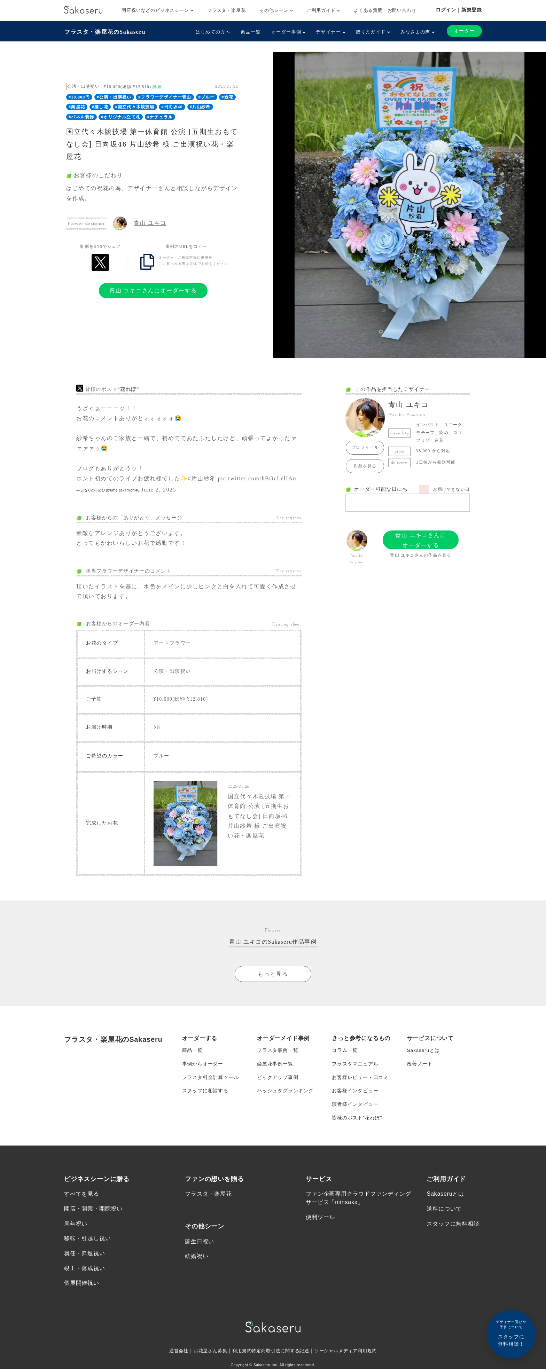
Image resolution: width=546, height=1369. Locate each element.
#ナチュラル (160, 116)
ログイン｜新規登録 (459, 10)
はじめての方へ (212, 31)
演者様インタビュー (355, 1109)
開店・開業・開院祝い (93, 1215)
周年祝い (75, 1230)
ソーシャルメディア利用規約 (350, 1358)
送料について (444, 1215)
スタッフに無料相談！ (511, 1333)
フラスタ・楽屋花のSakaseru (105, 31)
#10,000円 (79, 96)
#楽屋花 (77, 106)
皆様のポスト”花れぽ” (357, 1123)
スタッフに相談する (205, 1095)
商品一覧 (250, 31)
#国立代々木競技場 (135, 106)
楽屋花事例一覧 (275, 1067)
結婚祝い (196, 1263)
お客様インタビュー (355, 1095)
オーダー (464, 30)
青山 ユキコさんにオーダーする (153, 290)
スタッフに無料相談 (453, 1230)
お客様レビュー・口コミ (360, 1081)
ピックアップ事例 (277, 1081)
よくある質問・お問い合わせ (385, 10)
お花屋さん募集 (206, 1358)
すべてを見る (81, 1200)
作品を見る (364, 465)
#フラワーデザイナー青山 (164, 96)
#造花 (227, 96)
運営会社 (172, 1358)
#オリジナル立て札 (120, 116)
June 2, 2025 (159, 489)
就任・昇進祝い (84, 1260)
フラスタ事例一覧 (277, 1053)
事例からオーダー (202, 1067)
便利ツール (320, 1223)
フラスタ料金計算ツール (210, 1081)
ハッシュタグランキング (285, 1095)
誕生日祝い (199, 1248)
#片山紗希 (200, 106)
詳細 (157, 86)
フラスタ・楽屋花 (226, 10)
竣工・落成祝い (84, 1275)
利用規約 (239, 1358)
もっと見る (273, 976)
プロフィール (365, 447)
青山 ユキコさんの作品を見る (420, 554)
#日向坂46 (172, 106)
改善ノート (420, 1067)
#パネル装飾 (81, 116)
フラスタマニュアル (355, 1067)
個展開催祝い (81, 1290)
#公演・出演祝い (114, 96)
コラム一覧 (345, 1053)
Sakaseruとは (423, 1053)
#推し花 (100, 106)
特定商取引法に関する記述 (281, 1358)
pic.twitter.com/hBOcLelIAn (257, 478)
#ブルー (206, 96)
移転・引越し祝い (87, 1245)
